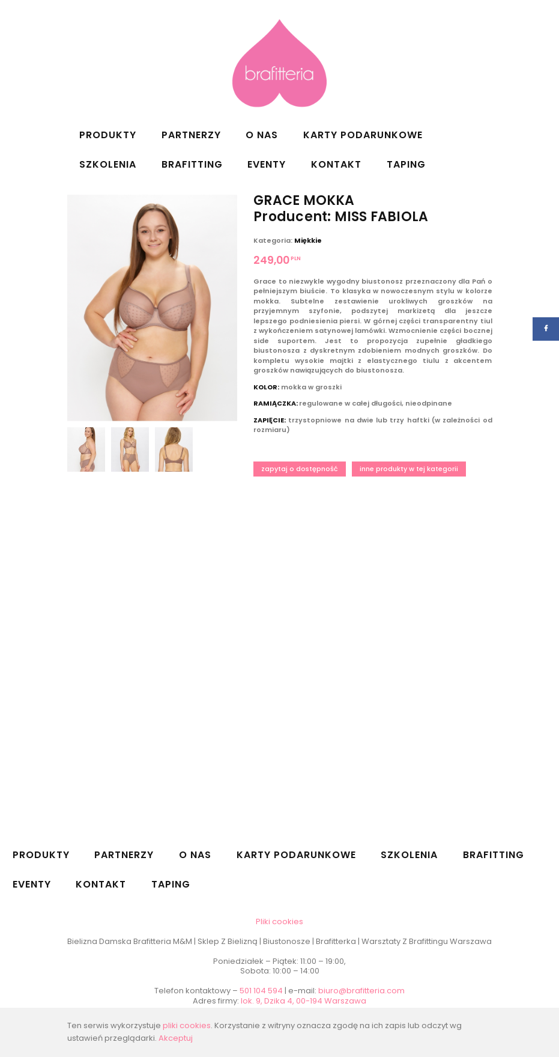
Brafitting (192, 164)
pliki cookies (187, 1025)
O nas (262, 135)
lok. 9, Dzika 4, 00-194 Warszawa (303, 1001)
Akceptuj (176, 1038)
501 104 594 (261, 990)
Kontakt (336, 164)
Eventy (266, 164)
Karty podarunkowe (363, 135)
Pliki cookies (279, 921)
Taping (406, 164)
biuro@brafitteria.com (361, 990)
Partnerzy (191, 135)
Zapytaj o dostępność (299, 469)
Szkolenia (107, 164)
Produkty (107, 135)
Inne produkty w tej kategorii (409, 469)
